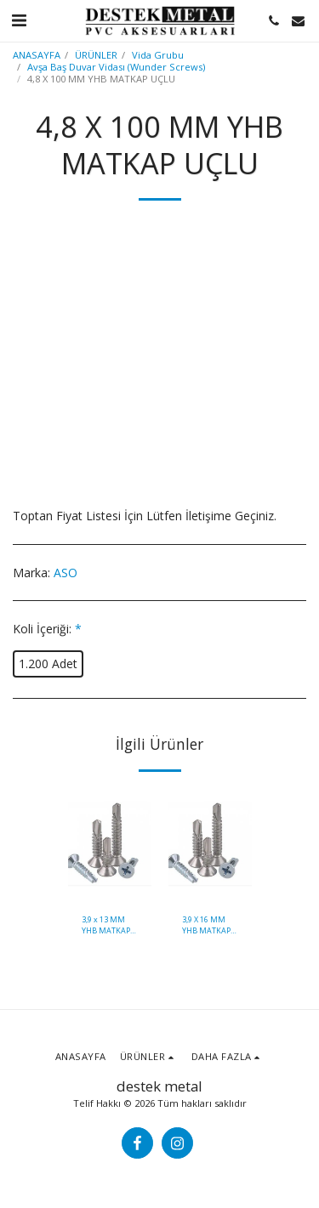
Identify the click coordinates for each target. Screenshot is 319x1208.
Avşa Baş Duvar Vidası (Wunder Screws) (116, 66)
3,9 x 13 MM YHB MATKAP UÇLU (106, 925)
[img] (109, 844)
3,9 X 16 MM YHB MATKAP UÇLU (206, 925)
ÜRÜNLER (96, 54)
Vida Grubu (158, 54)
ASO (65, 572)
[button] (18, 20)
